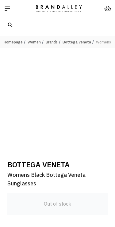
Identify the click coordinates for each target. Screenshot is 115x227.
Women (34, 42)
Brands (52, 42)
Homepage (13, 42)
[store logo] (59, 8)
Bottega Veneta (77, 42)
